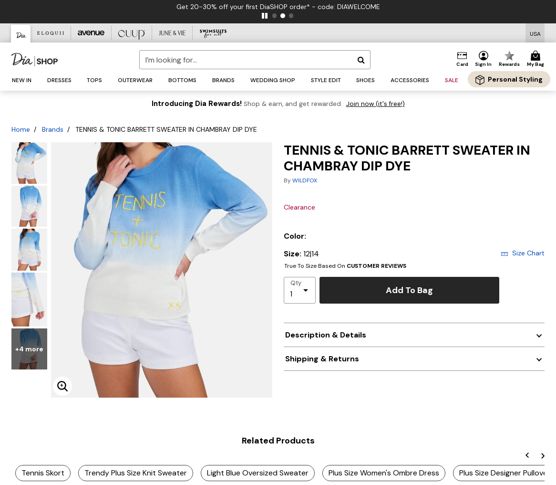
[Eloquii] (51, 33)
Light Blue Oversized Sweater (258, 473)
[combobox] (255, 59)
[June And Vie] (172, 33)
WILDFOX (304, 180)
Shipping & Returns (322, 359)
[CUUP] (132, 33)
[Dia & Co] (21, 33)
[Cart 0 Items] (537, 59)
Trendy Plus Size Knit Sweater (135, 473)
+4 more (29, 349)
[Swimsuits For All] (213, 33)
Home (20, 129)
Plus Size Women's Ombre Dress (384, 473)
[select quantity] (300, 290)
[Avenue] (91, 33)
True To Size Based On (345, 266)
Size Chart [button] (523, 253)
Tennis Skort (42, 473)
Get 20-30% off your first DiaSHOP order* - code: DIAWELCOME (281, 6)
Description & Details (325, 335)
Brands (52, 129)
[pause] (264, 16)
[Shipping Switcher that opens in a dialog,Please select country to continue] (535, 33)
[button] (483, 59)
